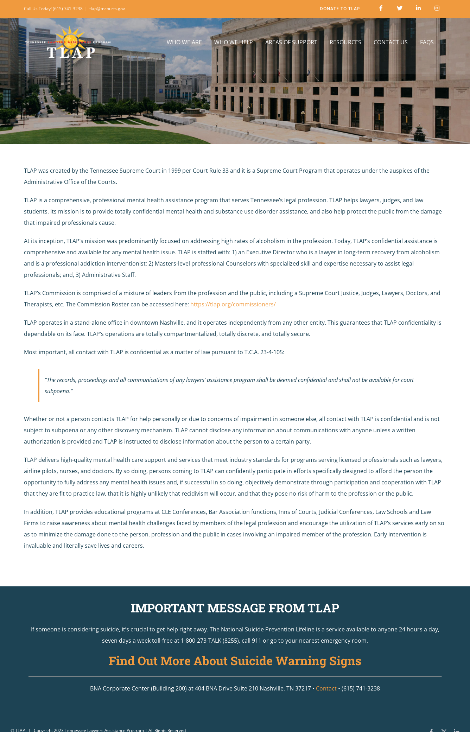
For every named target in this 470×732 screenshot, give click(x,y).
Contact (326, 688)
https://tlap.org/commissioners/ (233, 304)
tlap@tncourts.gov (107, 9)
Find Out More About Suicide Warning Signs (235, 660)
